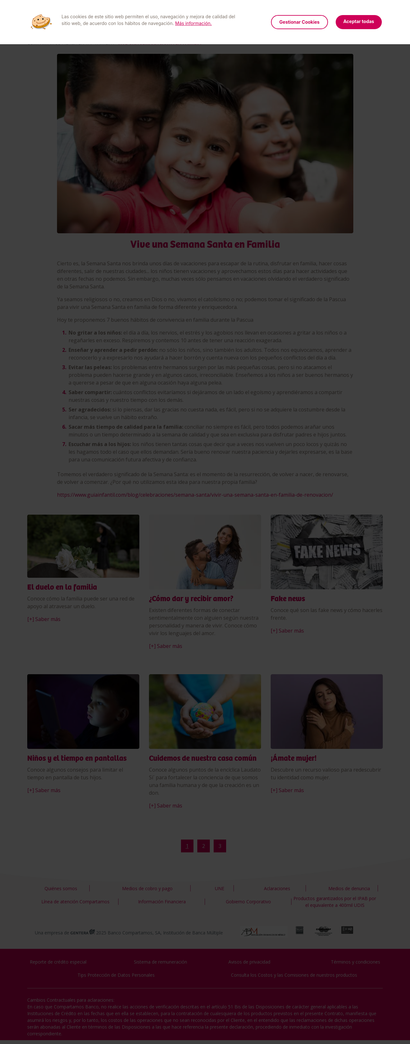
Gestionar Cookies (299, 22)
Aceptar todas (358, 21)
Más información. (193, 23)
